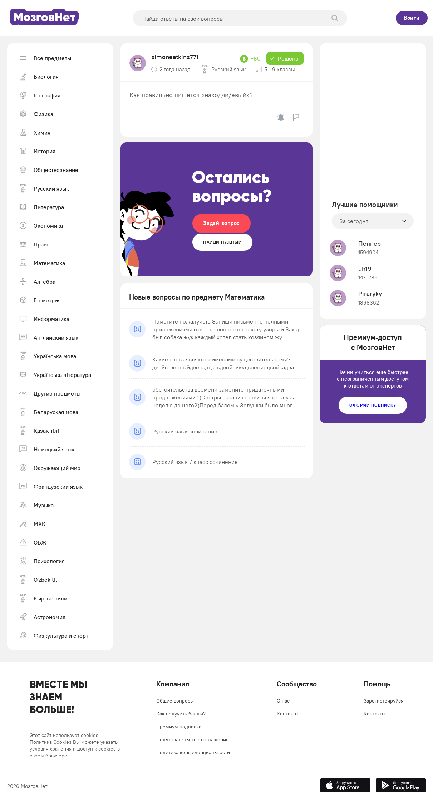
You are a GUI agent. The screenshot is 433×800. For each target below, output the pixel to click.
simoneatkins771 (174, 57)
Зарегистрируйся (383, 701)
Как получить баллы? (181, 713)
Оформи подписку (372, 405)
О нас (283, 701)
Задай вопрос (221, 223)
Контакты (288, 713)
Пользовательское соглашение (192, 739)
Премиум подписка (178, 726)
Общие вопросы (175, 701)
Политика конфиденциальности (193, 752)
